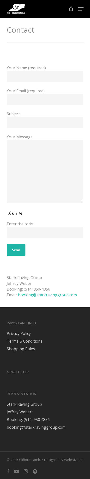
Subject (45, 119)
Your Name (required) (45, 73)
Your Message (45, 169)
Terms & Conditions (24, 341)
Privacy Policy (19, 333)
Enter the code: (45, 229)
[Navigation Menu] (81, 8)
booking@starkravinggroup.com (47, 295)
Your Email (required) (45, 96)
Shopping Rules (21, 348)
